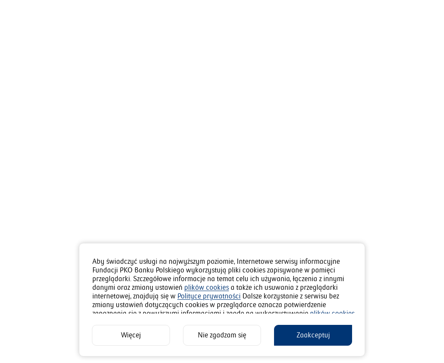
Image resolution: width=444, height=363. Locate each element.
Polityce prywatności (209, 296)
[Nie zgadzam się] (222, 335)
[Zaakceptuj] (313, 335)
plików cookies (206, 287)
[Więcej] (131, 335)
